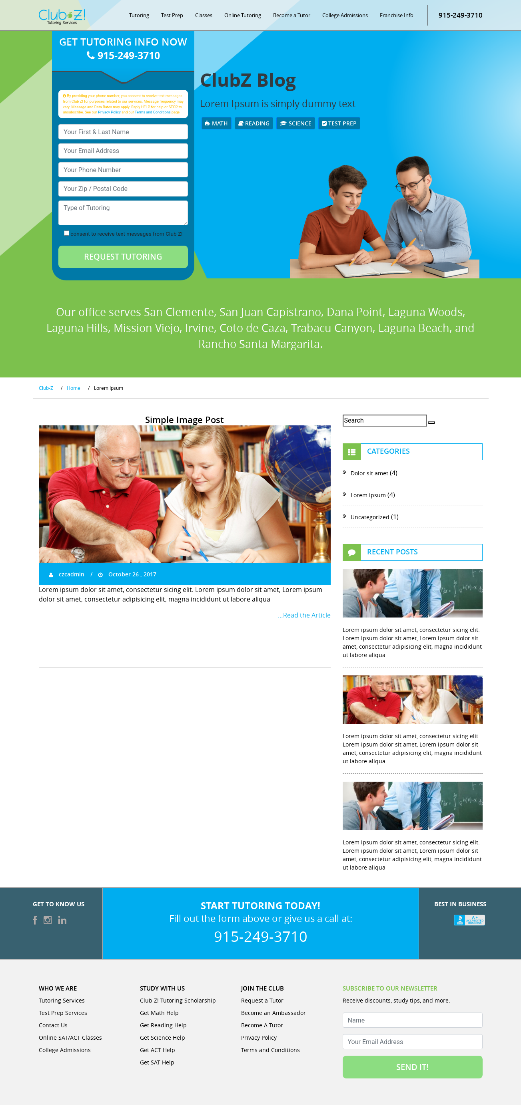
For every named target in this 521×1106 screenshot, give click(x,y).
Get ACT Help (157, 1051)
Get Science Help (162, 1038)
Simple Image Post (184, 421)
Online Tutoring (242, 16)
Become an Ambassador (273, 1014)
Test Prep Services (63, 1014)
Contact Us (53, 1026)
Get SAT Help (157, 1063)
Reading (253, 124)
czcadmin (66, 575)
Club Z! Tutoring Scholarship (178, 1001)
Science (295, 124)
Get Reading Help (163, 1026)
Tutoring (139, 16)
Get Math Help (159, 1014)
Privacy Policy (109, 113)
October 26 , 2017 (127, 575)
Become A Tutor (262, 1026)
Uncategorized (370, 518)
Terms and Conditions (153, 113)
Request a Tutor (262, 1001)
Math (216, 124)
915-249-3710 (461, 15)
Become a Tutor (291, 16)
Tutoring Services (62, 1001)
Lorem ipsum (368, 496)
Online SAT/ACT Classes (70, 1038)
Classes (203, 16)
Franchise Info (396, 16)
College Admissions (345, 16)
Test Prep (172, 16)
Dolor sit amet (369, 474)
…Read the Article (304, 616)
